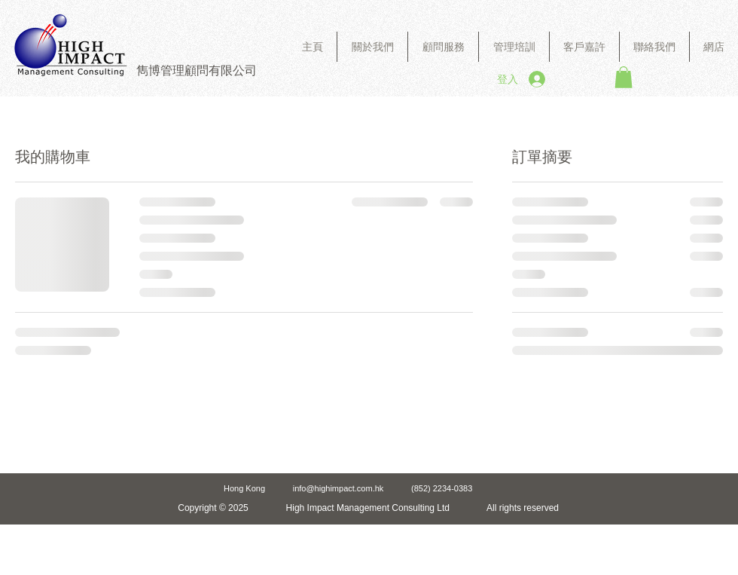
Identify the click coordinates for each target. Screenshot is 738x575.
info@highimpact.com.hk (338, 488)
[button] (443, 47)
